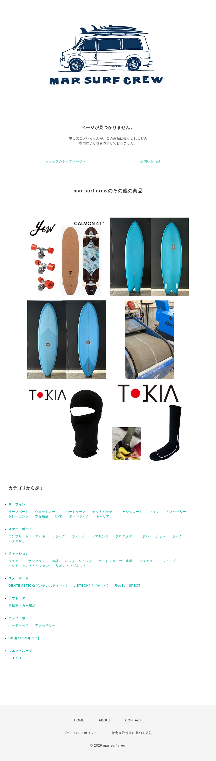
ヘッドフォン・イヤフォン (28, 566)
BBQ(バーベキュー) (23, 638)
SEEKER (15, 658)
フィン (154, 512)
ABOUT (105, 720)
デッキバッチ (102, 512)
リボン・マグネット (71, 566)
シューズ (169, 561)
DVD (59, 516)
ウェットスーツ (47, 512)
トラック (59, 536)
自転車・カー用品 (22, 605)
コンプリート (18, 536)
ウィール (78, 536)
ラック (177, 536)
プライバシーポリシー (80, 733)
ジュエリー (147, 561)
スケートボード (20, 529)
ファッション (18, 553)
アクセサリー (176, 512)
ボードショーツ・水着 (116, 561)
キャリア (103, 516)
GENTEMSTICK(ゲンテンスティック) (37, 585)
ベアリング (100, 536)
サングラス (36, 561)
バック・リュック (78, 561)
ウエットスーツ (20, 650)
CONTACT (133, 720)
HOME (79, 720)
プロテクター (125, 536)
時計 (55, 561)
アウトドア (16, 598)
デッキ (40, 536)
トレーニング (18, 516)
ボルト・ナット (154, 536)
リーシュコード (131, 512)
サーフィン (16, 504)
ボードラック (79, 516)
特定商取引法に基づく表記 (132, 733)
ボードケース (76, 512)
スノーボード (18, 578)
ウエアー (15, 561)
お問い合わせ (150, 161)
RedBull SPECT (128, 585)
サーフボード (18, 512)
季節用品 (42, 516)
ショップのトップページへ (65, 161)
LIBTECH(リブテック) (91, 585)
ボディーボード (20, 618)
